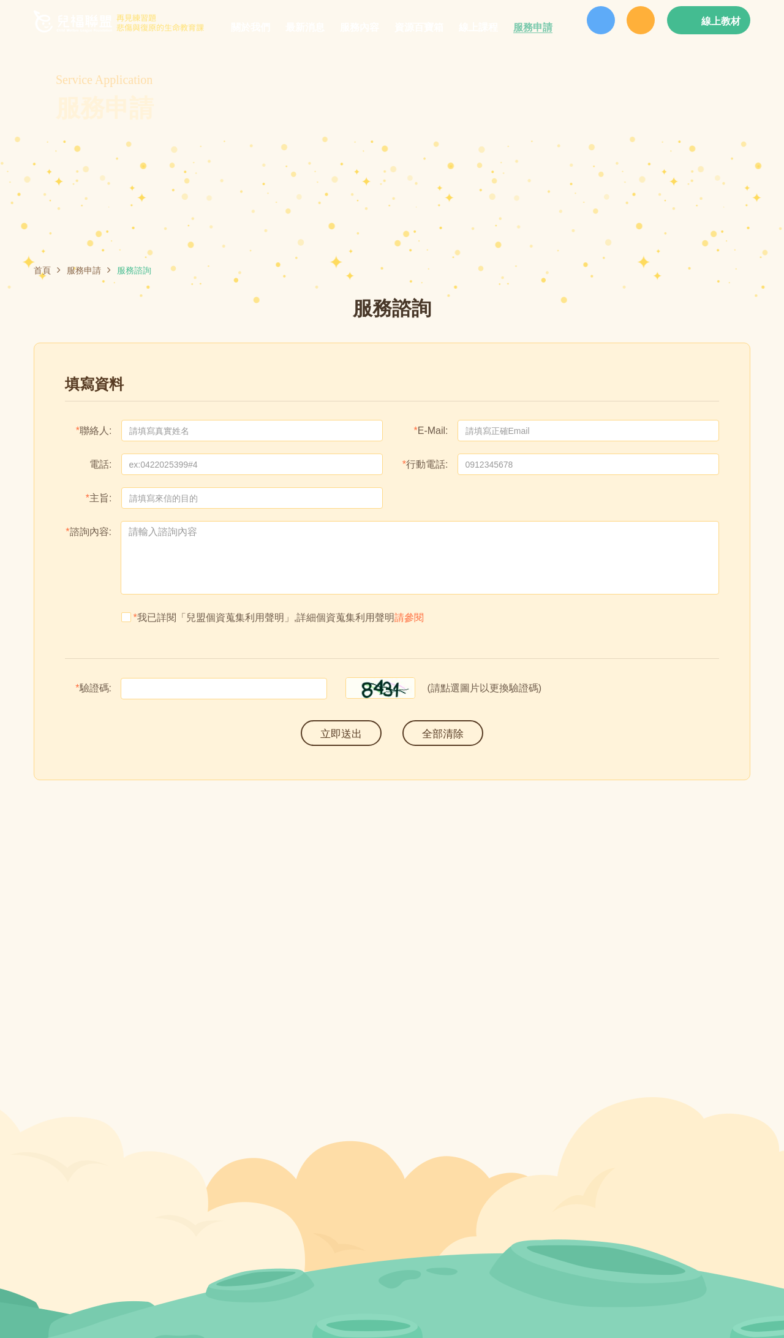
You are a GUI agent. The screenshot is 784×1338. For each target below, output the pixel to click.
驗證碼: (95, 688)
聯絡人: (95, 431)
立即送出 (341, 734)
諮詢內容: (90, 532)
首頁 (42, 270)
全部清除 (443, 734)
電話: (100, 464)
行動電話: (427, 464)
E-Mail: (433, 431)
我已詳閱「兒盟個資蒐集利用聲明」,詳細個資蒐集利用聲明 (272, 617)
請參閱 (409, 617)
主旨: (100, 498)
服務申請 (84, 270)
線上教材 (721, 21)
